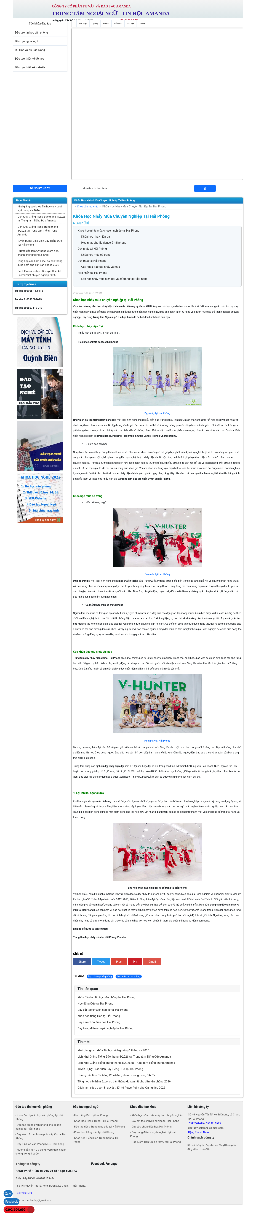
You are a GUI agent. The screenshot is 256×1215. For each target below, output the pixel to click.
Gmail (152, 961)
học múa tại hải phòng (128, 976)
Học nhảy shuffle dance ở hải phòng (103, 242)
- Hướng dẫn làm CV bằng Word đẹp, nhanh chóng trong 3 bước (40, 1151)
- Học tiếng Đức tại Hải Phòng (90, 1115)
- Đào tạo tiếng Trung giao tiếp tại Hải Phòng (99, 1126)
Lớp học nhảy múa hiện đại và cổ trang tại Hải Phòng (114, 279)
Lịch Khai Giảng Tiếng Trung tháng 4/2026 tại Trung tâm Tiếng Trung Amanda (37, 230)
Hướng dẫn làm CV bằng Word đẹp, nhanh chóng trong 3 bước (38, 252)
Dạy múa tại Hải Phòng (92, 260)
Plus (119, 961)
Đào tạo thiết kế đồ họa (29, 58)
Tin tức (106, 23)
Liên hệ (142, 23)
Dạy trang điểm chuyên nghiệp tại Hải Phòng (105, 1028)
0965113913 (213, 1123)
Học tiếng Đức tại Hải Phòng (95, 1003)
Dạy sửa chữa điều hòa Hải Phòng (99, 1022)
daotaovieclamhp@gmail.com (34, 1200)
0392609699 (196, 1123)
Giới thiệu (83, 23)
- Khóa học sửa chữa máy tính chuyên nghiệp (156, 1115)
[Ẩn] (86, 223)
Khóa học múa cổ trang (96, 254)
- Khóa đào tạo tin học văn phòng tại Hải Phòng (39, 1117)
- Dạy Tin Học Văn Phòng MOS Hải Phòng (39, 1144)
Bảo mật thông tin (196, 1145)
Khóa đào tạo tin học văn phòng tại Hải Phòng (106, 997)
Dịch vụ (95, 23)
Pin (135, 961)
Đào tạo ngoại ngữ (26, 41)
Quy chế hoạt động (215, 1145)
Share (82, 961)
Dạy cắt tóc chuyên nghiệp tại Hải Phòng (103, 1009)
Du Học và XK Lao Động (30, 50)
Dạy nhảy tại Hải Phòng (92, 248)
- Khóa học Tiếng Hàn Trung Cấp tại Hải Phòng (96, 1139)
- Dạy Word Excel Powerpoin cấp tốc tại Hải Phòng (40, 1136)
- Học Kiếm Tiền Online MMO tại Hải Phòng (155, 1141)
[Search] (137, 188)
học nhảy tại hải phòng (100, 976)
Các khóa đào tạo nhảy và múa (100, 266)
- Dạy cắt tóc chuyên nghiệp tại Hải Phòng (154, 1121)
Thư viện (130, 23)
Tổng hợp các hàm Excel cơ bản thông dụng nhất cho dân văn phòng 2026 (39, 263)
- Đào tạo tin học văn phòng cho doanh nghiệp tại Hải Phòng (38, 1126)
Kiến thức (118, 23)
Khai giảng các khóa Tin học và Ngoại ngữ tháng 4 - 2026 (39, 208)
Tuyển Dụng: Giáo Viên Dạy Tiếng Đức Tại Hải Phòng (39, 242)
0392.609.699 (15, 1209)
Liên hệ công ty (198, 1107)
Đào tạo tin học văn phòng (31, 32)
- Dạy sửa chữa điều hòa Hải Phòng (151, 1126)
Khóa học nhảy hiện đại (96, 236)
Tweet (101, 961)
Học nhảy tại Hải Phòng (92, 273)
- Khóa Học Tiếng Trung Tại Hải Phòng (95, 1121)
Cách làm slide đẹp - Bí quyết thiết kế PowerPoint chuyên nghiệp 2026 (39, 273)
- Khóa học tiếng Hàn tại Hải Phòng (93, 1132)
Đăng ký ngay (40, 188)
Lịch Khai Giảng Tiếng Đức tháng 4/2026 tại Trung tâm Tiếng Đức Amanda (41, 218)
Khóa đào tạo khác (86, 206)
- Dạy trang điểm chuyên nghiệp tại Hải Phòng (152, 1134)
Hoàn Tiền (205, 1149)
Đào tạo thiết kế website (30, 67)
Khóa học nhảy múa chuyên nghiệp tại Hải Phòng (108, 230)
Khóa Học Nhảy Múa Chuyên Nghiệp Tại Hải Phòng (104, 200)
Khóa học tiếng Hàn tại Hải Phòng (99, 1016)
